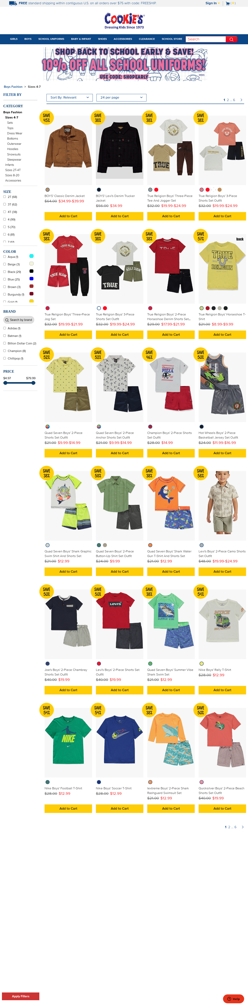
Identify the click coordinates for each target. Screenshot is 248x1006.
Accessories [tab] (123, 39)
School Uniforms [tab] (51, 39)
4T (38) (10, 212)
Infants (9, 164)
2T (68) (10, 196)
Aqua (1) (18, 256)
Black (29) (18, 271)
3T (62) (10, 204)
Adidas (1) (11, 328)
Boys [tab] (27, 39)
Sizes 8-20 (12, 175)
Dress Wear (14, 133)
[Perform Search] (231, 39)
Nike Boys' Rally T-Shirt (215, 670)
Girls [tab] (13, 39)
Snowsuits (14, 154)
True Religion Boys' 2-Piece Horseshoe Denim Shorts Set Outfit (168, 319)
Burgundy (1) (18, 294)
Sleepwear (14, 159)
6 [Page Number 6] (234, 100)
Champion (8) (14, 351)
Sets (10, 122)
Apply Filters (20, 996)
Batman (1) (12, 335)
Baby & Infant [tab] (81, 39)
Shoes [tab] (102, 39)
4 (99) (9, 219)
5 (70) (9, 227)
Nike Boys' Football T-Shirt (63, 788)
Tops (10, 128)
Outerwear (14, 143)
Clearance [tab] (147, 39)
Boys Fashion (13, 86)
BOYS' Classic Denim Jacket (65, 196)
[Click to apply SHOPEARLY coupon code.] (124, 77)
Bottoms (12, 138)
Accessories (13, 180)
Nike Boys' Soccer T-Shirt (114, 788)
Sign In (213, 3)
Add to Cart (68, 216)
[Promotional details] (202, 74)
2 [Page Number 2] (228, 100)
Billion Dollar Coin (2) (19, 343)
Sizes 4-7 (11, 117)
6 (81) (9, 234)
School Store (172, 39)
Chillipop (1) (13, 358)
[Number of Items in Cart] (231, 3)
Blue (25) (18, 279)
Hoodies (12, 149)
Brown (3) (18, 286)
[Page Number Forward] (241, 100)
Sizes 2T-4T (13, 170)
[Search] (206, 39)
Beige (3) (18, 264)
